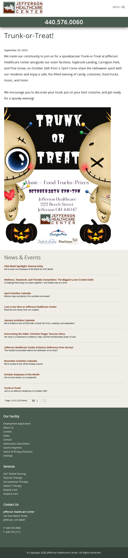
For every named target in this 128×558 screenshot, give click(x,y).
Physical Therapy (12, 477)
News (6, 435)
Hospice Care (10, 493)
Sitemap (7, 455)
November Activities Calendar (20, 361)
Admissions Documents (16, 443)
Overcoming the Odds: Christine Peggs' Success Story (34, 334)
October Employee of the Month (22, 374)
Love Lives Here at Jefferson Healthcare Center (30, 306)
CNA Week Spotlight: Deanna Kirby (23, 266)
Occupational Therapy (15, 481)
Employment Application (17, 423)
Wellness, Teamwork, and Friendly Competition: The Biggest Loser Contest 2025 (48, 279)
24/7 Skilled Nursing (14, 473)
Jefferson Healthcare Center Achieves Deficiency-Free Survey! (38, 347)
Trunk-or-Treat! (12, 388)
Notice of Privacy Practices (17, 451)
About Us (8, 427)
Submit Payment (12, 447)
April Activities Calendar (17, 293)
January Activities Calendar (19, 320)
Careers (7, 431)
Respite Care (10, 489)
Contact (7, 439)
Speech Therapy (12, 485)
